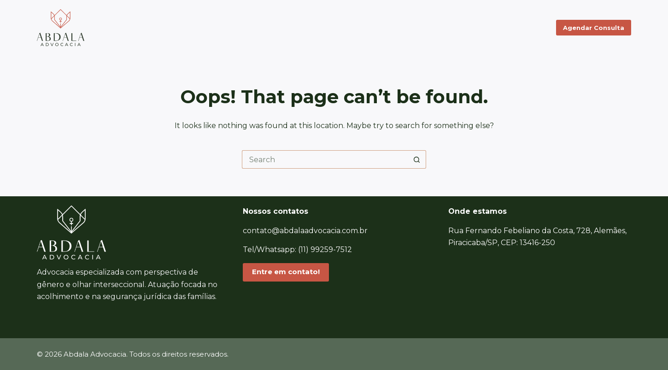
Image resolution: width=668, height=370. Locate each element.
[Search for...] (325, 159)
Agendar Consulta (593, 27)
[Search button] (417, 159)
